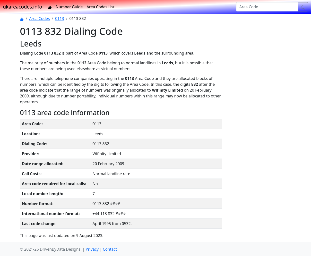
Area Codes (39, 18)
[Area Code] (267, 6)
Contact (110, 249)
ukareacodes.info (22, 6)
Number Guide (69, 6)
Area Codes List (101, 6)
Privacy (92, 249)
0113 (59, 18)
